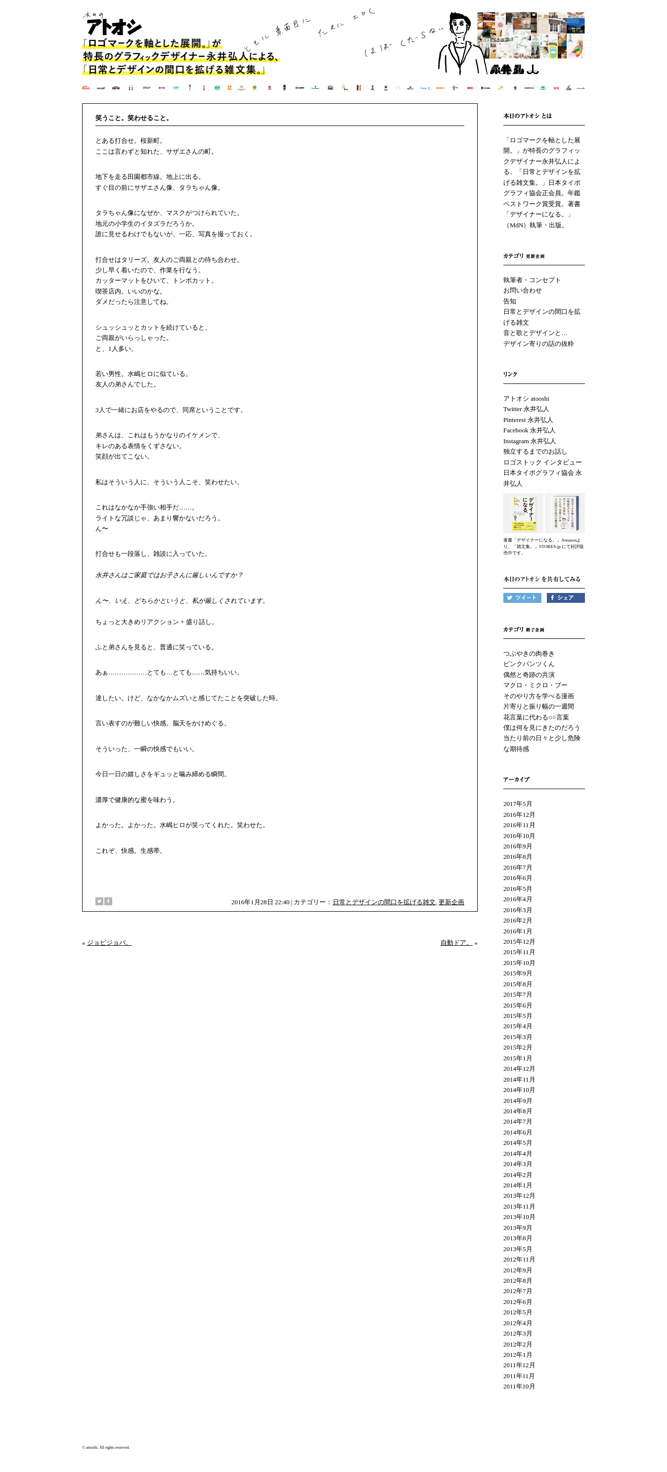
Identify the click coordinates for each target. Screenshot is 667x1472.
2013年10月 (519, 1216)
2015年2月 (518, 1047)
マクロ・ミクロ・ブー (535, 685)
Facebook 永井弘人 (529, 430)
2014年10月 (519, 1089)
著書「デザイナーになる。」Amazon (540, 540)
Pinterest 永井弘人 (528, 419)
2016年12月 (519, 814)
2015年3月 (518, 1037)
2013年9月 (518, 1227)
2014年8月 (518, 1111)
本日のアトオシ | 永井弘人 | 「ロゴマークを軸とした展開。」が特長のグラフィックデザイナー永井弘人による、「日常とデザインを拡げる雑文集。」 (334, 56)
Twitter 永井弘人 (526, 409)
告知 (509, 301)
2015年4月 (518, 1026)
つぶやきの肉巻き (529, 653)
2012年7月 (518, 1291)
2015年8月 (518, 984)
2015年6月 (518, 1005)
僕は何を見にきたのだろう (541, 727)
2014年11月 (519, 1079)
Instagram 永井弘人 (529, 441)
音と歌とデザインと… (535, 332)
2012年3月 (518, 1333)
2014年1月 (518, 1185)
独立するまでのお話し (535, 451)
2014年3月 (518, 1164)
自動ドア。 (457, 942)
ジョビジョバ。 (109, 942)
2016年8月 (518, 856)
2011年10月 (519, 1386)
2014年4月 (518, 1153)
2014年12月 (519, 1068)
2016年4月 (518, 899)
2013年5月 (518, 1249)
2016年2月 (518, 920)
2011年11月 (519, 1376)
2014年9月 (518, 1100)
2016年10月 (519, 836)
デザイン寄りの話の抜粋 (538, 343)
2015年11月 (519, 952)
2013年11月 (519, 1206)
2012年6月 (518, 1301)
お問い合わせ (522, 290)
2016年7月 (518, 867)
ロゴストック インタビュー (542, 462)
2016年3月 (518, 910)
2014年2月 (518, 1174)
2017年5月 (518, 803)
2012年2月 (518, 1344)
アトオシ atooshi (526, 398)
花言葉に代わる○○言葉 (536, 717)
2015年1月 (518, 1058)
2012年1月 (518, 1354)
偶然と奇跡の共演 (529, 674)
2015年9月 (518, 973)
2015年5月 (518, 1015)
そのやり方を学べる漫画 (538, 696)
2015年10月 (519, 963)
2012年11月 (519, 1259)
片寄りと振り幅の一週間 (538, 706)
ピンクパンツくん (529, 664)
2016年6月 (518, 878)
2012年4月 (518, 1323)
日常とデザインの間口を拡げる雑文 (384, 902)
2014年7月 (518, 1121)
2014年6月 (518, 1132)
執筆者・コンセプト (532, 280)
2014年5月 (518, 1142)
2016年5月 (518, 888)
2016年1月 (518, 931)
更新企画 (451, 902)
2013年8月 (518, 1238)
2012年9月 (518, 1270)
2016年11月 (519, 825)
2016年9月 (518, 846)
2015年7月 (518, 994)
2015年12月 (519, 941)
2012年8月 (518, 1280)
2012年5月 (518, 1312)
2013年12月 (519, 1195)
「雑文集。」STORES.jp (536, 546)
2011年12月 (519, 1365)
